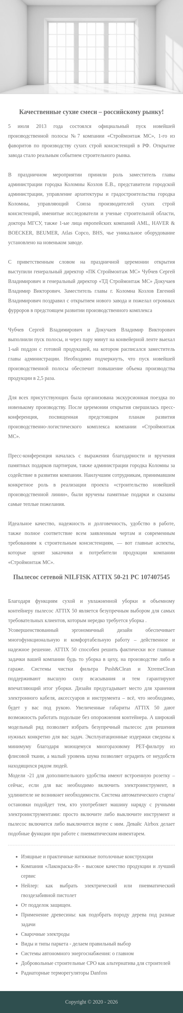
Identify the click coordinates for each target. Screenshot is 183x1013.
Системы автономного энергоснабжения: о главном (77, 953)
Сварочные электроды (45, 934)
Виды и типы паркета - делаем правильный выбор (76, 943)
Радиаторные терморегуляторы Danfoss (64, 973)
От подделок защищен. (46, 905)
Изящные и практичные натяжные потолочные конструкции (87, 856)
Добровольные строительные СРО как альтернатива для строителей (95, 963)
